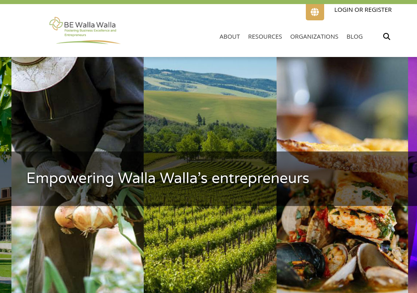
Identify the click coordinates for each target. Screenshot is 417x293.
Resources (265, 36)
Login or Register (363, 9)
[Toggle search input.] (386, 36)
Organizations (314, 36)
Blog (355, 36)
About (229, 36)
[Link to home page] (85, 30)
